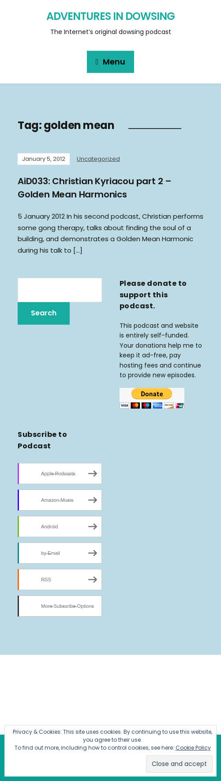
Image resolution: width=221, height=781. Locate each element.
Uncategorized (98, 159)
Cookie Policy (193, 747)
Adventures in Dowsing (110, 16)
